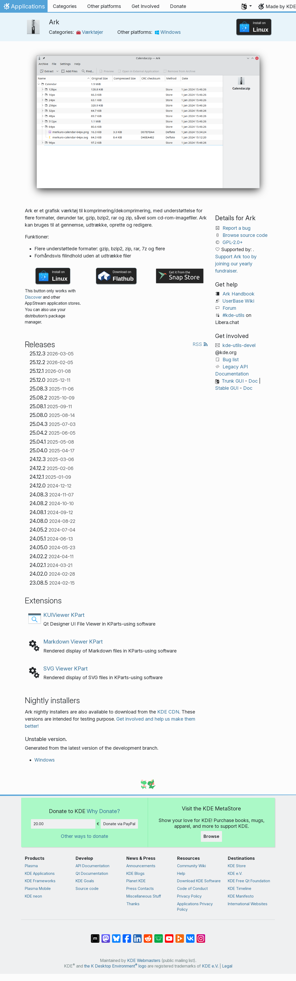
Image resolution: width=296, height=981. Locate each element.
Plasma (31, 865)
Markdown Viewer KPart (73, 641)
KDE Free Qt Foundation (249, 881)
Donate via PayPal (119, 824)
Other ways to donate (84, 836)
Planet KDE (136, 881)
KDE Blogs (135, 873)
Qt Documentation (92, 873)
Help (181, 873)
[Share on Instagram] (201, 936)
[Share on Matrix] (95, 936)
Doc (253, 381)
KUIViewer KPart (64, 615)
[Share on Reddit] (148, 936)
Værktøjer (89, 32)
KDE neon (33, 896)
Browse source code (245, 235)
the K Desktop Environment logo (115, 966)
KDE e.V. (235, 873)
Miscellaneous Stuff (143, 896)
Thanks (133, 904)
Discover (33, 297)
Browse (211, 836)
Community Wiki (191, 865)
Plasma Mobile (38, 888)
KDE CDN (168, 712)
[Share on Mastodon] (105, 936)
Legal (227, 966)
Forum (229, 308)
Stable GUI (226, 388)
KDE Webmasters (143, 960)
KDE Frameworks (40, 881)
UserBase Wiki (238, 301)
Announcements (140, 865)
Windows (168, 32)
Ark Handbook (239, 294)
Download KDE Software (199, 881)
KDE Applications (40, 873)
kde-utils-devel (239, 345)
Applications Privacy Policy (195, 907)
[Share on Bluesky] (116, 936)
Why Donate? (103, 811)
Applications (23, 8)
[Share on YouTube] (169, 936)
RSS (200, 344)
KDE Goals (85, 881)
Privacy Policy (189, 896)
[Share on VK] (190, 936)
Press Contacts (140, 888)
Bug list (231, 359)
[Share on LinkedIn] (137, 936)
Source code (87, 888)
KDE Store (237, 865)
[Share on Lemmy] (158, 936)
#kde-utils (233, 315)
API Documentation (92, 865)
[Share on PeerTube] (179, 936)
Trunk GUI (233, 381)
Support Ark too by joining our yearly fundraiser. (236, 264)
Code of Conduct (192, 888)
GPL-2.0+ (233, 242)
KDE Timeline (239, 888)
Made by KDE (281, 6)
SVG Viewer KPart (65, 668)
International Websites (247, 904)
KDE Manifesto (241, 896)
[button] (246, 6)
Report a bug (237, 228)
